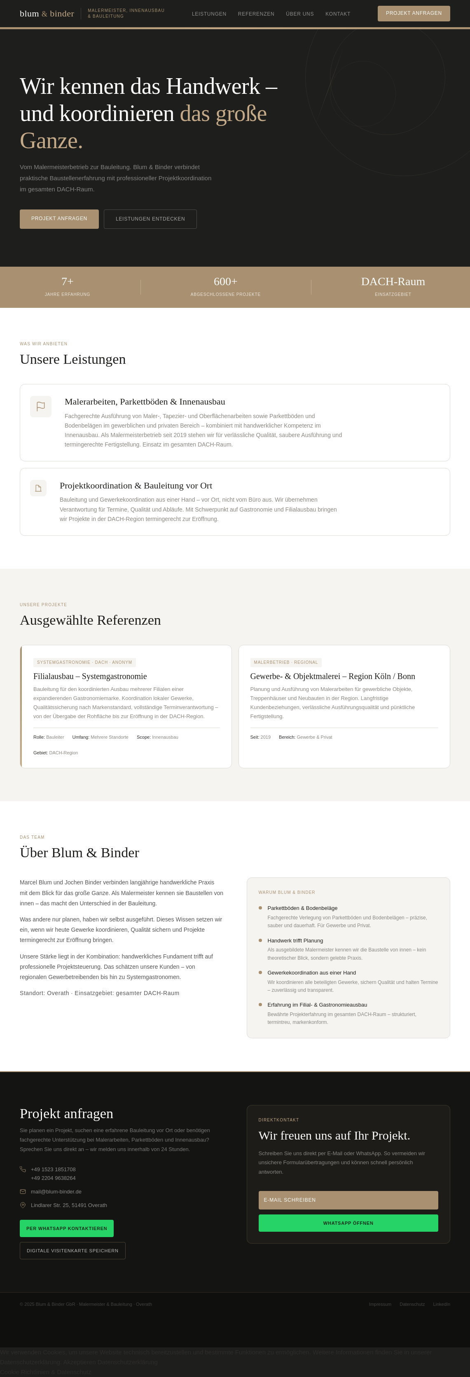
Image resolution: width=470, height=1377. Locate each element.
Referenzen (256, 14)
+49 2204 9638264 (53, 1178)
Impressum (380, 1304)
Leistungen (209, 14)
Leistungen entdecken (150, 219)
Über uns (300, 14)
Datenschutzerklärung (128, 1361)
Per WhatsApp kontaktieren (66, 1228)
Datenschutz (412, 1304)
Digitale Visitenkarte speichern (73, 1250)
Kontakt (338, 14)
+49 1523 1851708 (53, 1169)
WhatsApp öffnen (348, 1223)
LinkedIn (441, 1304)
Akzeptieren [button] (79, 1361)
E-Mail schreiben (290, 1200)
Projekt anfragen (414, 13)
